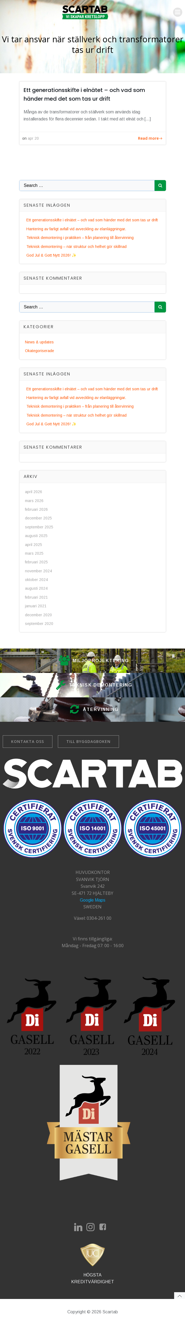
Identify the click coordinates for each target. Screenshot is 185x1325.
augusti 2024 (36, 588)
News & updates (39, 342)
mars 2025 (34, 553)
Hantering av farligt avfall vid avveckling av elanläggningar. (76, 229)
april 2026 (33, 492)
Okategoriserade (39, 351)
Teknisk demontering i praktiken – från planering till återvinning (80, 237)
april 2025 (33, 544)
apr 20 (33, 138)
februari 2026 (36, 509)
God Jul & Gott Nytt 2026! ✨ (51, 255)
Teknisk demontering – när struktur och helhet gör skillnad (76, 246)
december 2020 (38, 615)
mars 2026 (34, 501)
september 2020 (39, 623)
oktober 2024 (36, 579)
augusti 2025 (36, 536)
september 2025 (39, 527)
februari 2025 (36, 562)
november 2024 (38, 571)
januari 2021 (35, 606)
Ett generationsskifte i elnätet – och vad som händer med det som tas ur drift (92, 220)
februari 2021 (36, 597)
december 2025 (38, 518)
